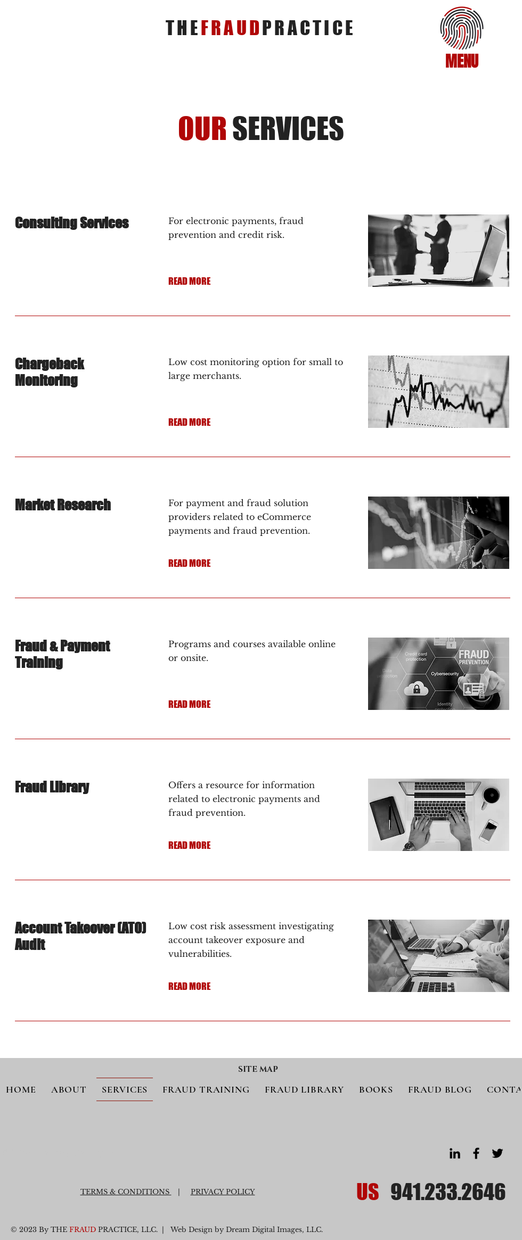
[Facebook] (476, 1153)
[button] (462, 28)
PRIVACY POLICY (223, 1191)
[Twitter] (497, 1153)
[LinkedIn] (454, 1153)
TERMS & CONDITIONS (126, 1191)
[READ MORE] (205, 281)
